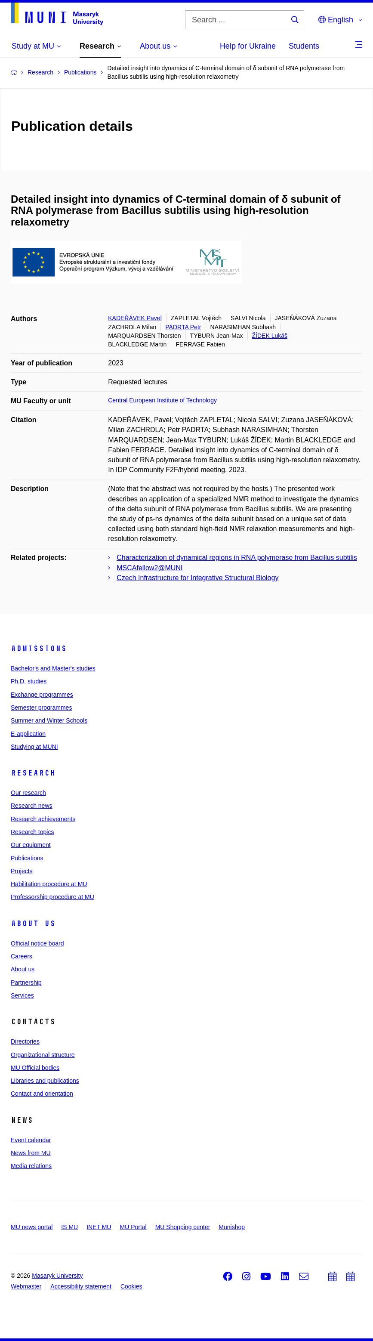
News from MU (31, 1152)
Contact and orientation (42, 1093)
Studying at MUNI (34, 746)
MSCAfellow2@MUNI (149, 568)
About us (33, 923)
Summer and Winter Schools (49, 720)
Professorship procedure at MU (52, 896)
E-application (28, 733)
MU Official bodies (35, 1067)
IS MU (69, 1227)
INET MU (98, 1227)
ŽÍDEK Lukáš (269, 335)
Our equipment (31, 844)
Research (33, 773)
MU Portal (133, 1227)
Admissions (39, 648)
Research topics (32, 831)
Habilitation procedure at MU (49, 884)
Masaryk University (57, 1275)
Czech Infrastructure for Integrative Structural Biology (197, 577)
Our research (28, 792)
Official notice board (37, 943)
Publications (27, 858)
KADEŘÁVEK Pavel (135, 318)
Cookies (131, 1286)
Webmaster (26, 1286)
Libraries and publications (45, 1080)
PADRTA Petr (183, 327)
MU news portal (31, 1227)
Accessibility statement (80, 1286)
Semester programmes (41, 707)
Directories (25, 1041)
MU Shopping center (182, 1227)
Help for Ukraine (248, 46)
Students (304, 46)
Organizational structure (43, 1054)
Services (22, 995)
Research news (31, 805)
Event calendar (31, 1140)
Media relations (31, 1165)
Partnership (26, 982)
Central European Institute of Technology (162, 400)
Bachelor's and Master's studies (53, 668)
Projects (22, 871)
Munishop (232, 1227)
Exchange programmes (42, 694)
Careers (21, 956)
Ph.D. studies (28, 681)
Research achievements (43, 819)
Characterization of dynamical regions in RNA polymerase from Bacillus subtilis (237, 557)
